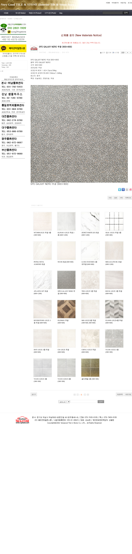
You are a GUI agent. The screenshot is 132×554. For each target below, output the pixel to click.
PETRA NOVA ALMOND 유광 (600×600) (39, 264)
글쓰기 (34, 394)
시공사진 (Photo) (50, 13)
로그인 (130, 3)
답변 (115, 198)
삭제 (121, 198)
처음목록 (120, 394)
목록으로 (128, 198)
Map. (61, 13)
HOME (108, 3)
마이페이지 (115, 3)
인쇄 (108, 52)
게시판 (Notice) (20, 13)
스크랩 (116, 52)
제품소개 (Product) (35, 13)
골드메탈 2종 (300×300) (90, 379)
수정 (110, 198)
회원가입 (123, 3)
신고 (102, 52)
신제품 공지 (18, 19)
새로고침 (128, 394)
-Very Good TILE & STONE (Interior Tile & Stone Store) (37, 4)
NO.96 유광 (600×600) (65, 262)
